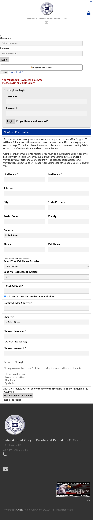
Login (4, 59)
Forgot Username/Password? (32, 121)
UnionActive (23, 509)
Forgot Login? (15, 72)
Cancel (4, 72)
